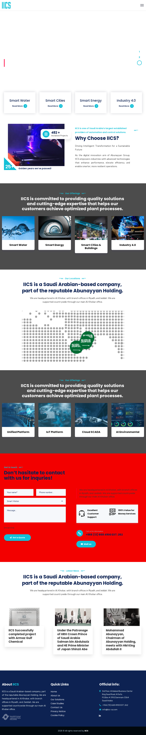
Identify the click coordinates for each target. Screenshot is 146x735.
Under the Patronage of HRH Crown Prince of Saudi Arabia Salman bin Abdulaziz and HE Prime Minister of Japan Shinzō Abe (73, 640)
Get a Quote (17, 537)
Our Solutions (57, 699)
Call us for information (94, 531)
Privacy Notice (58, 711)
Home (54, 691)
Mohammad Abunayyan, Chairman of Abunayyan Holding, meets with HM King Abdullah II (121, 640)
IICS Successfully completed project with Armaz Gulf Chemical (22, 636)
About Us (55, 695)
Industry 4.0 (127, 245)
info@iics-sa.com (109, 710)
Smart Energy (54, 245)
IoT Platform (54, 432)
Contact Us (56, 707)
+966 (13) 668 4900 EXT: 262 (104, 534)
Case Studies (57, 703)
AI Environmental (127, 432)
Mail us (86, 544)
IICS (86, 730)
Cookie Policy (57, 715)
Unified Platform (18, 432)
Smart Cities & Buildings (91, 246)
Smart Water (18, 245)
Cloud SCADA (91, 432)
